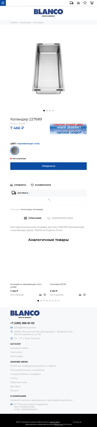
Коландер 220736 (58, 284)
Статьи (14, 378)
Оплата (14, 390)
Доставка (15, 386)
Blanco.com (59, 424)
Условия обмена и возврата (25, 374)
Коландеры (38, 209)
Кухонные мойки (19, 348)
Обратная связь (18, 382)
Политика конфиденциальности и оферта (33, 366)
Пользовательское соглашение (27, 370)
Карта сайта (55, 422)
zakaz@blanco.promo (25, 327)
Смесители (16, 352)
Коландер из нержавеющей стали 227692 (25, 285)
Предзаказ (48, 166)
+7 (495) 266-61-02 (22, 323)
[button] (44, 110)
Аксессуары (26, 209)
